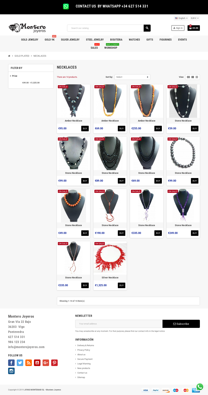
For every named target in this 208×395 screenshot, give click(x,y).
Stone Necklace (183, 120)
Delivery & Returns (85, 345)
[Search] (108, 28)
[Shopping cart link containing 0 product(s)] (194, 28)
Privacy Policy (83, 350)
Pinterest (54, 362)
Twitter (20, 362)
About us (81, 354)
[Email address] (118, 324)
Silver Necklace (110, 277)
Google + (46, 362)
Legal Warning (84, 363)
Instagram (11, 371)
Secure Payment (84, 359)
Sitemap (81, 377)
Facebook (11, 362)
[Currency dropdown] (195, 18)
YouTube (37, 362)
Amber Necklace (73, 120)
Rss (28, 362)
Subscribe (181, 323)
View (181, 77)
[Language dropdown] (181, 18)
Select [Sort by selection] (119, 77)
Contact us (82, 373)
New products (83, 368)
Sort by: (109, 77)
